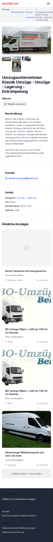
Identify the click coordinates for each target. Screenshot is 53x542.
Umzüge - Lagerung (26, 198)
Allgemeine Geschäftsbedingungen (18, 528)
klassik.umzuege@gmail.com (23, 178)
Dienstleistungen (18, 12)
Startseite (6, 9)
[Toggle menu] (48, 3)
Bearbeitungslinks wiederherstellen (19, 515)
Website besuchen (14, 104)
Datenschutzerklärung (13, 532)
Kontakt (5, 511)
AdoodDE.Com (10, 3)
